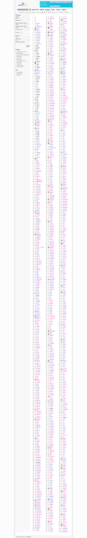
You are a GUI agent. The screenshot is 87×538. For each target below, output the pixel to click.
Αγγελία (50, 137)
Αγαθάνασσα (38, 467)
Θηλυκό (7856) (19, 73)
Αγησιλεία (51, 248)
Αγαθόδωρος (38, 499)
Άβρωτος (38, 430)
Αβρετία (37, 392)
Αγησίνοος (51, 265)
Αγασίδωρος (51, 82)
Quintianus (38, 89)
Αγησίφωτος (51, 284)
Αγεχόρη (51, 204)
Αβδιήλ (37, 290)
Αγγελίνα (51, 143)
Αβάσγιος (38, 254)
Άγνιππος (51, 399)
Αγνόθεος (51, 410)
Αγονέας (51, 419)
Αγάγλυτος (38, 447)
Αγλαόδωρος (51, 354)
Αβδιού (37, 293)
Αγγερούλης (51, 155)
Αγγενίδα (51, 151)
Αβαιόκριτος (38, 194)
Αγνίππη (51, 397)
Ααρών (37, 149)
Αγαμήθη (51, 36)
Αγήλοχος (51, 212)
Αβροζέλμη (38, 401)
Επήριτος (38, 23)
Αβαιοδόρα (38, 184)
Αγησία (50, 237)
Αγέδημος (51, 166)
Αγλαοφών (51, 372)
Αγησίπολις (51, 269)
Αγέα (50, 160)
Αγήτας (50, 292)
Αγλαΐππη (51, 348)
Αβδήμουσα (38, 282)
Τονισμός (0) (19, 63)
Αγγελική (51, 140)
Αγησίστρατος (52, 279)
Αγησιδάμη (51, 241)
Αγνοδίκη (51, 402)
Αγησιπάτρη (51, 266)
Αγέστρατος (51, 199)
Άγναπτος (51, 391)
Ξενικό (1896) (19, 59)
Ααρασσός (38, 146)
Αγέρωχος (51, 192)
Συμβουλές (64, 9)
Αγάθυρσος (38, 527)
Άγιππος (51, 324)
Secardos (38, 92)
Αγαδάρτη (38, 449)
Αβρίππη (38, 398)
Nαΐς (37, 86)
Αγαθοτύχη (38, 515)
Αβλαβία (37, 355)
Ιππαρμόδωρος (39, 26)
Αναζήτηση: (18, 15)
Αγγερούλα (51, 154)
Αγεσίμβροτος (52, 196)
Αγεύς (50, 202)
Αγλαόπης (51, 362)
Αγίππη (50, 323)
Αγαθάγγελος (38, 457)
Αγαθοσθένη (38, 509)
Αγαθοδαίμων (38, 496)
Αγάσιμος (51, 97)
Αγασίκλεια (51, 89)
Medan (37, 79)
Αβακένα (38, 207)
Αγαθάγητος (38, 460)
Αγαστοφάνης (52, 116)
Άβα (37, 158)
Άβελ (37, 298)
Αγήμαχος (51, 213)
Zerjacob (38, 133)
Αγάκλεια (51, 24)
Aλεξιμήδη (38, 35)
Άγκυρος (51, 338)
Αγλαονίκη (51, 357)
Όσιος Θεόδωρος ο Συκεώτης (55, 6)
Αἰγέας (50, 163)
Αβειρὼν (37, 295)
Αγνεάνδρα (51, 393)
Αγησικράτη (51, 244)
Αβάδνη (37, 166)
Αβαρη (37, 240)
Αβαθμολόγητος (39, 181)
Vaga (37, 110)
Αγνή (50, 396)
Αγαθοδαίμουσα (39, 494)
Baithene (38, 47)
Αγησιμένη (51, 260)
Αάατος (37, 138)
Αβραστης (38, 387)
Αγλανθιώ (51, 351)
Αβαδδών (38, 163)
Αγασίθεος (51, 87)
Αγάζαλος (38, 454)
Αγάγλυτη (38, 446)
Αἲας (37, 150)
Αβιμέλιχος (38, 347)
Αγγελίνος (51, 144)
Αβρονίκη (38, 408)
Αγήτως (50, 295)
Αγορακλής (51, 423)
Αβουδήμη (38, 369)
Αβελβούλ (38, 301)
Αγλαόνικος (51, 359)
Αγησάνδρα (51, 228)
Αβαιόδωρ (38, 187)
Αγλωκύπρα (51, 386)
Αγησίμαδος (51, 253)
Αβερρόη (38, 312)
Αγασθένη (51, 71)
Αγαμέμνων (51, 32)
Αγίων (50, 329)
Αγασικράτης (51, 93)
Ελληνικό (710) (19, 56)
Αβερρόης (38, 314)
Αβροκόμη (38, 405)
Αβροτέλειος (38, 417)
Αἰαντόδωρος (38, 144)
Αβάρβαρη (38, 237)
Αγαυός (50, 122)
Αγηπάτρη (51, 224)
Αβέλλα (37, 303)
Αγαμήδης (51, 35)
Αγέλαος (51, 171)
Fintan (37, 69)
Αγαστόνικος (51, 108)
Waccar (37, 119)
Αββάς (37, 272)
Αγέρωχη (51, 190)
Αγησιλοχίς (51, 250)
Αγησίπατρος (51, 268)
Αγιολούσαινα (52, 318)
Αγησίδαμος (51, 242)
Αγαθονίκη (38, 503)
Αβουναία (38, 373)
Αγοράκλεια (51, 421)
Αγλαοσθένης (51, 365)
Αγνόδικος (51, 403)
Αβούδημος (38, 371)
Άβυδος (37, 433)
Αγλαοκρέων (51, 356)
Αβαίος (37, 195)
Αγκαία (50, 332)
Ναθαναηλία (66, 2)
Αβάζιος (37, 174)
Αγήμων (50, 220)
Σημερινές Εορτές (35, 9)
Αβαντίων (38, 232)
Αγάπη (50, 52)
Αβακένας (38, 208)
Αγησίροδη (51, 274)
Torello (37, 102)
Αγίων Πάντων (52, 331)
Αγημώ (50, 218)
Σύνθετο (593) (19, 62)
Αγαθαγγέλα (38, 455)
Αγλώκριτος (51, 385)
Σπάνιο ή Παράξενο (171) (21, 60)
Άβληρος (38, 360)
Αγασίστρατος (52, 103)
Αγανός (50, 48)
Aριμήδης (38, 40)
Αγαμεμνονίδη (52, 30)
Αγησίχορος (51, 289)
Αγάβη (37, 443)
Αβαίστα (37, 197)
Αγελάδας (51, 169)
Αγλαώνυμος (51, 378)
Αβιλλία (37, 342)
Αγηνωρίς (51, 223)
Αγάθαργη (38, 473)
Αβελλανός (38, 304)
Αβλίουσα (38, 361)
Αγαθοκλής (38, 502)
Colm (37, 51)
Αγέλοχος (51, 182)
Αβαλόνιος (38, 219)
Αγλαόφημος (51, 370)
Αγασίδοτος (51, 79)
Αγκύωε (50, 340)
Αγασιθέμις (51, 85)
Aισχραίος (38, 34)
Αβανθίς (37, 226)
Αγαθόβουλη (38, 491)
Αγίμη (50, 310)
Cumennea (38, 56)
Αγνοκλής (51, 413)
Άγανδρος (51, 41)
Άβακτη (37, 216)
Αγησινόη (51, 263)
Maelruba (38, 78)
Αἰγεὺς (50, 193)
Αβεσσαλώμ (38, 317)
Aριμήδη (37, 42)
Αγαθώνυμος (51, 18)
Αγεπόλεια (51, 187)
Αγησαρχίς (51, 234)
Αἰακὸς (37, 141)
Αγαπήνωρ (51, 54)
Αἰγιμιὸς (51, 311)
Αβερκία (37, 309)
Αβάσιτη (37, 256)
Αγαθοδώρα (38, 497)
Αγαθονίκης (38, 505)
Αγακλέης (51, 23)
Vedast (37, 111)
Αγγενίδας (51, 152)
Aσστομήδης (38, 43)
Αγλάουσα (51, 367)
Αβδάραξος (38, 280)
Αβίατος (37, 337)
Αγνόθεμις (51, 408)
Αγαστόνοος (51, 111)
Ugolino (37, 105)
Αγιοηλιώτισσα (52, 316)
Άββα (37, 266)
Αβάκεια (37, 205)
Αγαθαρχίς (38, 476)
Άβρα (37, 377)
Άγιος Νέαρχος (52, 2)
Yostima (37, 131)
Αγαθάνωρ (38, 472)
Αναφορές (58, 9)
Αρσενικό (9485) (19, 72)
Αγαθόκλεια (38, 500)
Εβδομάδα (42, 9)
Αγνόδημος (51, 400)
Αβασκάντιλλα (39, 261)
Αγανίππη (51, 44)
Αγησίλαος (51, 247)
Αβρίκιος (38, 397)
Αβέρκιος (38, 311)
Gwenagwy (38, 73)
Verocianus (38, 113)
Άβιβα (37, 339)
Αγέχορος (51, 205)
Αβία (37, 321)
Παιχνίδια (53, 9)
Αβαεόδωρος (38, 171)
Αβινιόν (37, 349)
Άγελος (50, 181)
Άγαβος (37, 444)
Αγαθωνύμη (51, 16)
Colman (37, 53)
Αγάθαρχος (38, 478)
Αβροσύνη (38, 414)
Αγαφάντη (51, 124)
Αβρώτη (37, 428)
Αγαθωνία (38, 530)
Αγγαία (50, 127)
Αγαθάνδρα (38, 468)
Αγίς (50, 326)
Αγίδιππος (51, 303)
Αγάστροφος (51, 119)
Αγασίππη (51, 98)
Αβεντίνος (38, 308)
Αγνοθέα (51, 406)
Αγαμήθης (51, 38)
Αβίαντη (37, 331)
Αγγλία (50, 158)
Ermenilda (38, 61)
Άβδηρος (38, 287)
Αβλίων (37, 363)
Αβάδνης (38, 168)
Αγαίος (50, 21)
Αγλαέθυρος (51, 343)
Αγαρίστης (51, 66)
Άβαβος (37, 161)
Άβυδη (37, 432)
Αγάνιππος (51, 46)
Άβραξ (37, 385)
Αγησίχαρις (51, 285)
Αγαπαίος (51, 51)
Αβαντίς (37, 231)
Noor (37, 84)
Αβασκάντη (38, 259)
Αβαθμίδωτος (38, 179)
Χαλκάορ (38, 28)
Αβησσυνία (38, 320)
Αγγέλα (50, 132)
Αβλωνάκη (38, 366)
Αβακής (37, 210)
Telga (37, 100)
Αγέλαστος (51, 176)
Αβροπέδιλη (38, 411)
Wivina (37, 127)
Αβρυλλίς (38, 420)
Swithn (37, 96)
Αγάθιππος (38, 489)
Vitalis (37, 116)
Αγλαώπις (51, 380)
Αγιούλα (50, 319)
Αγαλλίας (51, 29)
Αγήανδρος (51, 208)
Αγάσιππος (51, 100)
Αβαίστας (38, 199)
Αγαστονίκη (51, 106)
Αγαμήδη (51, 33)
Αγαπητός (51, 58)
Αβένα (37, 306)
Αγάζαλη (37, 452)
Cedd (37, 50)
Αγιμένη (50, 306)
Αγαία (50, 20)
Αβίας (37, 334)
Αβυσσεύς (38, 435)
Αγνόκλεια (51, 411)
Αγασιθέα (51, 84)
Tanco (37, 99)
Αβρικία (37, 395)
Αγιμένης (51, 308)
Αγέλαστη (51, 174)
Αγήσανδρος (51, 229)
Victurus (37, 114)
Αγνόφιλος (51, 416)
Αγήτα (50, 290)
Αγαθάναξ (38, 465)
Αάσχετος (38, 157)
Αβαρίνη (37, 242)
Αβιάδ (37, 323)
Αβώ (37, 438)
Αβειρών (37, 296)
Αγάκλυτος (51, 26)
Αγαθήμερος (38, 483)
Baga (37, 45)
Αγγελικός (51, 141)
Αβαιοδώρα (38, 189)
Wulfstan (38, 128)
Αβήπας (37, 318)
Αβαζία (37, 173)
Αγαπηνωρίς (51, 55)
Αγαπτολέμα (51, 61)
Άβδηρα (37, 285)
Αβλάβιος (38, 357)
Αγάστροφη (51, 118)
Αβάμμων (38, 223)
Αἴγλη (50, 381)
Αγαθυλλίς (38, 519)
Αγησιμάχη (51, 255)
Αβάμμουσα (38, 221)
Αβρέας (37, 390)
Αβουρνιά (38, 374)
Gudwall (37, 72)
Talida (37, 97)
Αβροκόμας (38, 403)
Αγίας (50, 298)
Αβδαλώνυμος (39, 279)
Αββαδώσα (38, 269)
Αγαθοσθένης (38, 511)
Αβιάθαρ (37, 326)
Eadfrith (37, 58)
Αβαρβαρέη (38, 234)
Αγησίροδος (51, 276)
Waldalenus (38, 121)
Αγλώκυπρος (51, 388)
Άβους (37, 376)
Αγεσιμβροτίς (51, 195)
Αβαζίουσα (38, 176)
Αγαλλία (50, 27)
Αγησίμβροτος (52, 258)
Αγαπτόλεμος (52, 63)
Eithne (37, 59)
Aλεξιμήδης (38, 37)
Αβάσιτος (38, 258)
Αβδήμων (38, 284)
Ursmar (37, 106)
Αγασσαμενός (52, 105)
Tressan (37, 103)
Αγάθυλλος (38, 520)
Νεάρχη (70, 2)
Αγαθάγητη (38, 459)
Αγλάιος (50, 346)
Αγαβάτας (38, 441)
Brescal (37, 48)
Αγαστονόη (51, 110)
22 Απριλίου (45, 2)
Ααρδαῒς (37, 147)
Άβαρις (37, 245)
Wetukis (37, 122)
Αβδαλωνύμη (38, 277)
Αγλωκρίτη (51, 383)
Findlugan (38, 67)
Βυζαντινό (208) (19, 53)
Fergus (37, 65)
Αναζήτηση (47, 9)
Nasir (37, 83)
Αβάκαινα (38, 202)
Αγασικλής (51, 90)
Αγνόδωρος (51, 405)
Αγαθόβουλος (38, 492)
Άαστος (37, 155)
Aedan (37, 29)
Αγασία (50, 74)
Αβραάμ (37, 379)
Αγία (50, 297)
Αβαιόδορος (38, 186)
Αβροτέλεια (38, 416)
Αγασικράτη (51, 92)
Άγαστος (51, 113)
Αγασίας (51, 76)
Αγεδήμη (51, 165)
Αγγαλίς (50, 130)
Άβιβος (37, 340)
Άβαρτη (37, 250)
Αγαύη (50, 121)
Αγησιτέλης (51, 282)
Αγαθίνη (37, 484)
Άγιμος (50, 313)
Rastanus (38, 91)
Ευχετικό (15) (19, 57)
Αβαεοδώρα (38, 169)
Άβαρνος (38, 248)
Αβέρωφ (37, 315)
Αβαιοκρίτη (38, 192)
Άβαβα (37, 160)
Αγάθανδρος (38, 470)
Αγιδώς (50, 305)
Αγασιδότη (51, 77)
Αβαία (37, 182)
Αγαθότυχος (38, 517)
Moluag (37, 81)
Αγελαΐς (50, 173)
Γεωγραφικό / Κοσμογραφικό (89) (23, 54)
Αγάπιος (51, 60)
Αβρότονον (38, 419)
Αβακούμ (38, 211)
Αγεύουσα (51, 201)
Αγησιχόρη (51, 287)
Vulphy (37, 117)
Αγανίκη (50, 43)
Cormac (37, 54)
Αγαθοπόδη (38, 506)
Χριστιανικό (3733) (20, 66)
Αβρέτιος (38, 393)
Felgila (37, 64)
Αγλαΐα (50, 345)
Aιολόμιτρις (38, 32)
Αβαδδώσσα (38, 165)
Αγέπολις (51, 189)
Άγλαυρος (51, 373)
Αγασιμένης (51, 95)
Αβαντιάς (38, 229)
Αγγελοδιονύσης (52, 147)
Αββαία (37, 271)
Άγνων (50, 418)
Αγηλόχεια (51, 210)
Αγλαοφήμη (51, 368)
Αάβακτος (38, 139)
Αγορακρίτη (51, 424)
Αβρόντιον (38, 409)
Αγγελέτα (51, 133)
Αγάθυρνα (38, 522)
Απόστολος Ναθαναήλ (59, 2)
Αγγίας (50, 157)
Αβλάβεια (38, 353)
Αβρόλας (38, 406)
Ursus (37, 108)
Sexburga (38, 94)
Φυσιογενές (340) (20, 65)
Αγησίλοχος (51, 252)
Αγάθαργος (38, 475)
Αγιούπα (51, 321)
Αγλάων (50, 375)
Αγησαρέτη (51, 231)
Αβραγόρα (38, 382)
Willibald (37, 125)
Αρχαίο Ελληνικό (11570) (21, 51)
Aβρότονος (38, 30)
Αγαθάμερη (38, 462)
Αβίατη (37, 336)
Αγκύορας (51, 335)
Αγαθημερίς (38, 481)
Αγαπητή (51, 57)
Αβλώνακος (38, 368)
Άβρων (37, 422)
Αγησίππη (51, 271)
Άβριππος (38, 400)
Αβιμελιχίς (38, 345)
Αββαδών (38, 267)
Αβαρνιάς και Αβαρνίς (40, 247)
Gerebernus (38, 70)
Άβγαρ (37, 274)
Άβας (37, 253)
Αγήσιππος (51, 273)
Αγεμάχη (51, 184)
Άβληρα (37, 358)
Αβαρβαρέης (38, 235)
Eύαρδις (37, 62)
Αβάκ (37, 200)
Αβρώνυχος (38, 427)
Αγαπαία (51, 49)
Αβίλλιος (38, 344)
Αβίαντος (38, 332)
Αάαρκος (38, 134)
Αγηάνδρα (51, 207)
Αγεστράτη (51, 198)
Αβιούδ (37, 352)
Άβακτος (37, 218)
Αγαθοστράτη (38, 512)
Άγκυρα (50, 337)
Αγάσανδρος (51, 69)
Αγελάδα (51, 168)
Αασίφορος (38, 152)
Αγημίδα (51, 215)
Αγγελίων (51, 146)
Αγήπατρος (51, 226)
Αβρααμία (38, 380)
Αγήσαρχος (51, 236)
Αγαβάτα (38, 439)
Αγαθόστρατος (39, 514)
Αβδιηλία (38, 292)
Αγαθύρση (38, 525)
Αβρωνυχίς (38, 425)
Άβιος (37, 350)
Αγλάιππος (51, 349)
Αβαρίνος (38, 243)
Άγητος (50, 293)
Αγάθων (37, 528)
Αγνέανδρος (51, 394)
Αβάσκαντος (38, 264)
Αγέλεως (51, 179)
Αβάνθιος (38, 224)
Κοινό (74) (18, 75)
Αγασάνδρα (51, 68)
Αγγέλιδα (51, 138)
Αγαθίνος (38, 486)
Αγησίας (51, 239)
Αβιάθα (37, 324)
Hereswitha (38, 76)
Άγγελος (51, 149)
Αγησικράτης (51, 245)
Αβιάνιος (38, 329)
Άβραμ (37, 384)
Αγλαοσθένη (51, 364)
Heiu (37, 75)
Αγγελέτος (51, 135)
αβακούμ (38, 213)
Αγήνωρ (50, 221)
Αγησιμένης (51, 261)
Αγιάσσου (51, 300)
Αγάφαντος (51, 125)
